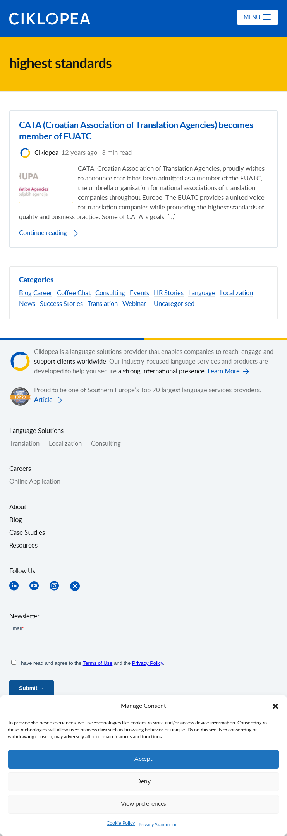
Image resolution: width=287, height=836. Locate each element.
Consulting (110, 293)
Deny (144, 782)
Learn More (224, 371)
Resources (23, 545)
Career (42, 293)
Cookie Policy (121, 823)
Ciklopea (50, 19)
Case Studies (27, 533)
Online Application (34, 482)
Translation (103, 304)
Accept (144, 759)
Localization (236, 293)
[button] (275, 706)
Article (43, 400)
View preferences (144, 804)
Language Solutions (36, 431)
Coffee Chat (74, 293)
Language (201, 293)
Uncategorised (174, 304)
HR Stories (169, 293)
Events (139, 293)
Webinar (134, 304)
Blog (25, 293)
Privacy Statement (158, 824)
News (27, 304)
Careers (20, 469)
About (17, 507)
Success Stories (61, 304)
